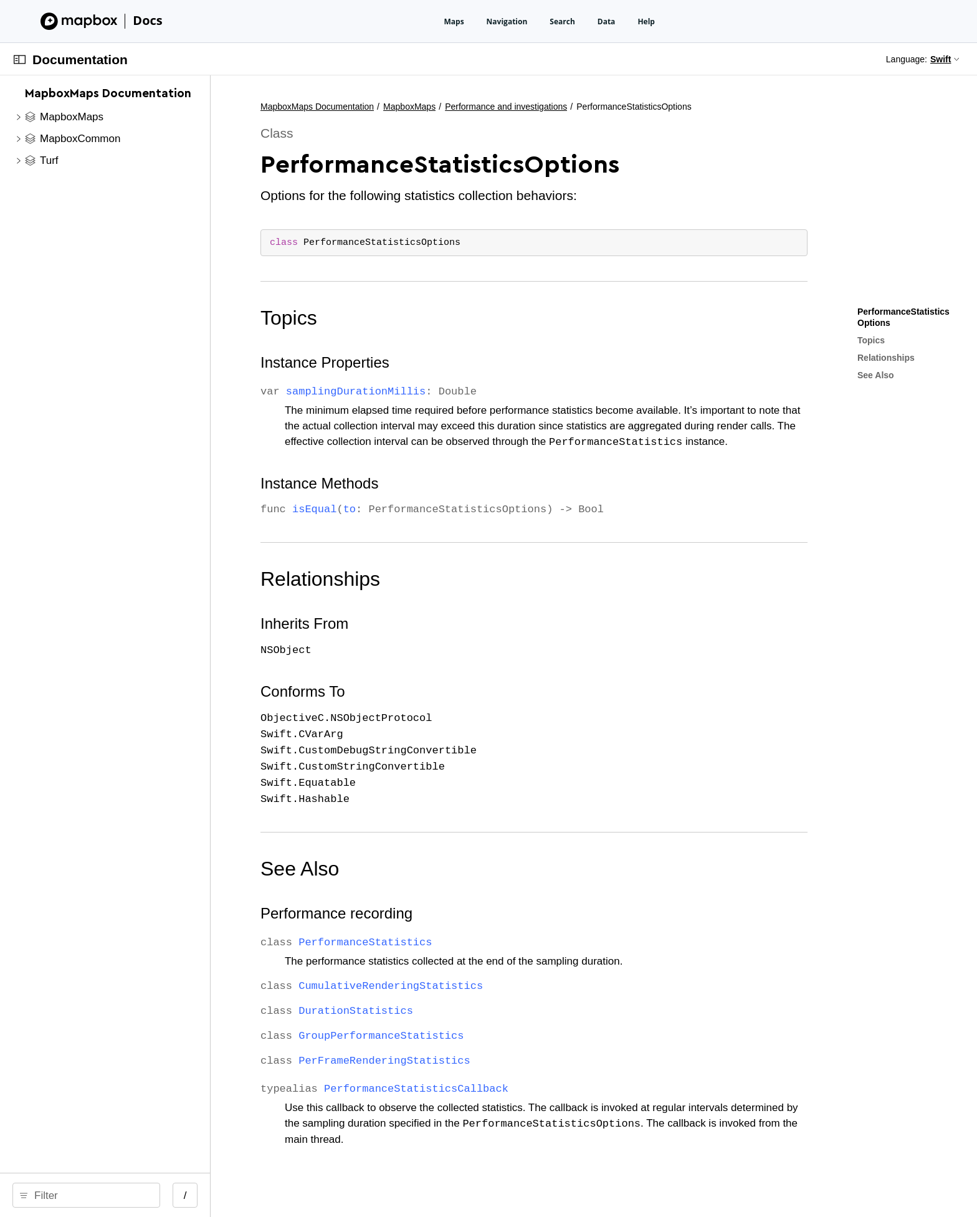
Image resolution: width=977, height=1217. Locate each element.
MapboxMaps (537, 107)
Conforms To (430, 691)
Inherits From (432, 623)
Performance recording (464, 913)
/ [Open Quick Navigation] (313, 1195)
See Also (427, 868)
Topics (416, 318)
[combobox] (154, 1195)
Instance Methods (447, 483)
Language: (906, 59)
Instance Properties (452, 362)
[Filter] (154, 1195)
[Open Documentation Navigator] (20, 59)
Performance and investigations (634, 107)
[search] (150, 1195)
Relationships (448, 579)
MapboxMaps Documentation (445, 107)
